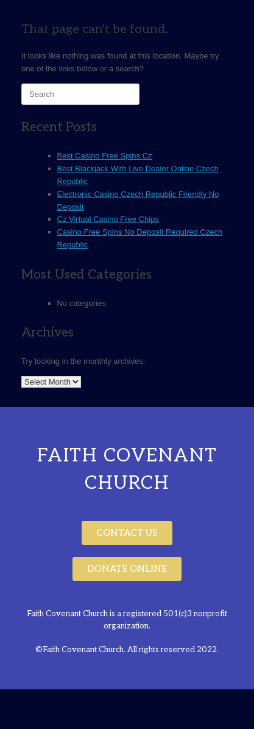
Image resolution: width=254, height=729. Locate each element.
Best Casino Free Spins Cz (104, 155)
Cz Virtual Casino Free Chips (108, 219)
